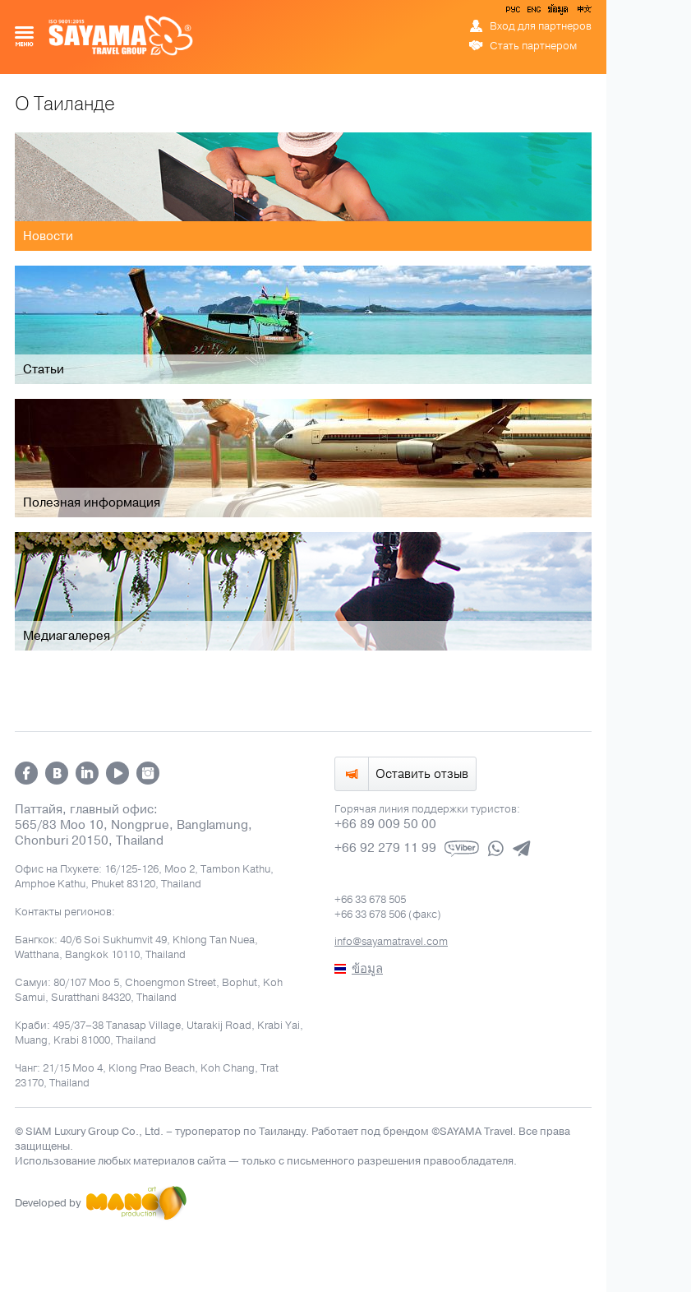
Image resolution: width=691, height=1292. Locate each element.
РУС (514, 12)
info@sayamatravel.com (391, 941)
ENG (532, 12)
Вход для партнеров (541, 26)
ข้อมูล (557, 12)
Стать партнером (533, 46)
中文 (583, 12)
